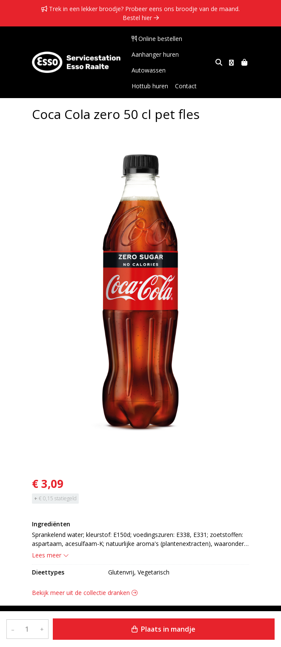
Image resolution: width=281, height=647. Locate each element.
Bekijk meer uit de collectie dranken (85, 593)
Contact (142, 86)
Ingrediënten (51, 524)
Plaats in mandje (163, 629)
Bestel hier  (141, 18)
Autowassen (149, 70)
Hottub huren (190, 70)
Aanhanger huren (155, 54)
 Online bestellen (157, 39)
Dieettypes (48, 572)
